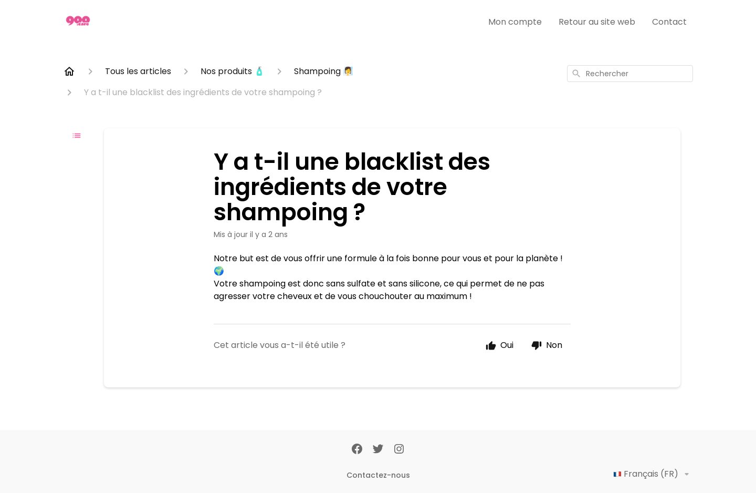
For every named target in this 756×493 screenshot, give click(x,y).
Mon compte (515, 22)
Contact (669, 22)
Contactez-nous (378, 475)
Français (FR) (653, 474)
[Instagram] (399, 450)
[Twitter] (378, 450)
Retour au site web (597, 22)
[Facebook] (357, 450)
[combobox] (630, 73)
